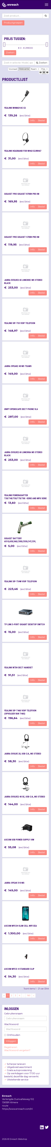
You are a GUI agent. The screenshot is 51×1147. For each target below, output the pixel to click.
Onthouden (12, 1035)
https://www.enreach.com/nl (17, 1109)
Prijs (44, 69)
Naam (35, 69)
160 (28, 995)
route (5, 1105)
